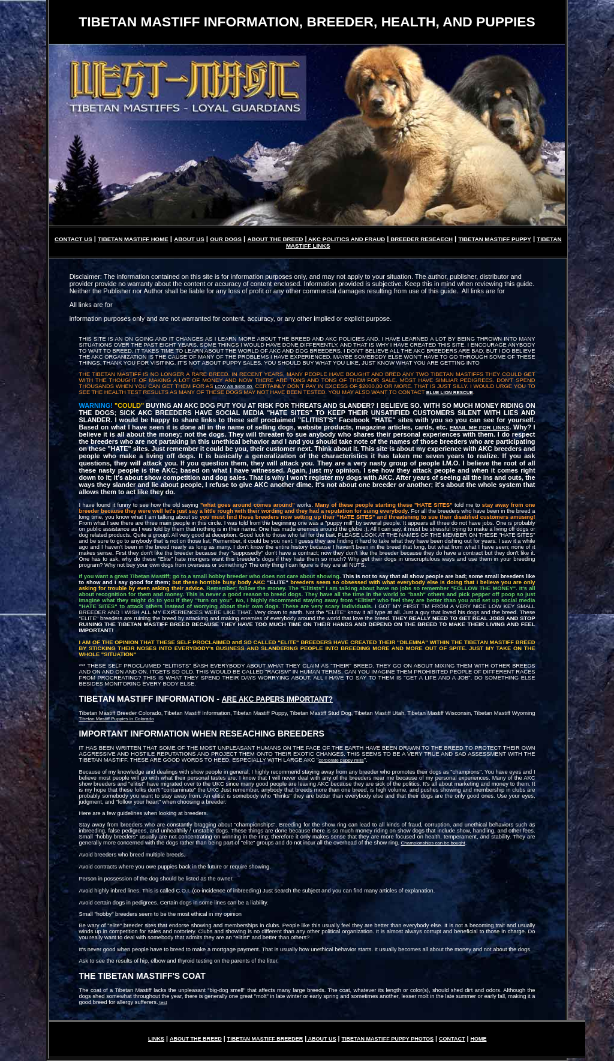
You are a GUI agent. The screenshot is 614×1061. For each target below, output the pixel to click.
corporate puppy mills (340, 760)
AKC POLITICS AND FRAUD (346, 239)
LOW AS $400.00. (234, 386)
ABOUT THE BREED (275, 239)
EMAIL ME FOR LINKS (480, 428)
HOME (478, 1039)
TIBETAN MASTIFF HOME (133, 239)
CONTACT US (73, 239)
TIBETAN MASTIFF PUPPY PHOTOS (388, 1039)
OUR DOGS (226, 239)
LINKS (156, 1039)
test (162, 1002)
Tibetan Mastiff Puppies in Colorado (116, 719)
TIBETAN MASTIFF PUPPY (494, 239)
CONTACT (452, 1039)
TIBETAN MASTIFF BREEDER (265, 1039)
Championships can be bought (433, 843)
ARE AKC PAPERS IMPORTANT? (277, 699)
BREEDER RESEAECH (421, 239)
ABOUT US (189, 239)
